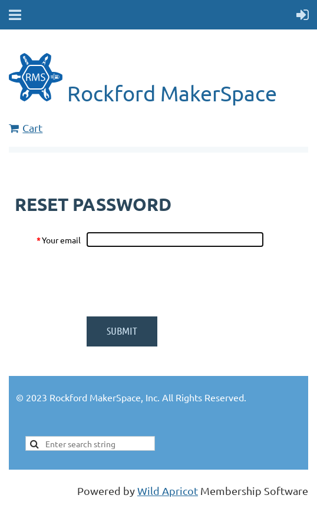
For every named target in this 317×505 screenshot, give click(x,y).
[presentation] (176, 282)
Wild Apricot (167, 490)
